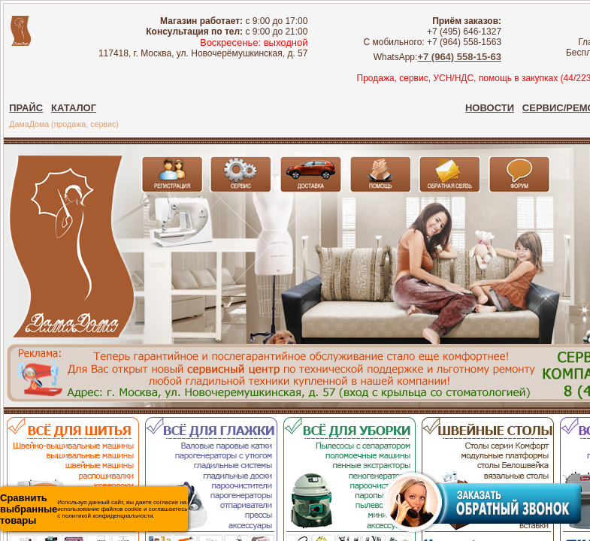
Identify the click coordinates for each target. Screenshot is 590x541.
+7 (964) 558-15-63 (459, 56)
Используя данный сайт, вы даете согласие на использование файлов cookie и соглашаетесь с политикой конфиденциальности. (93, 509)
